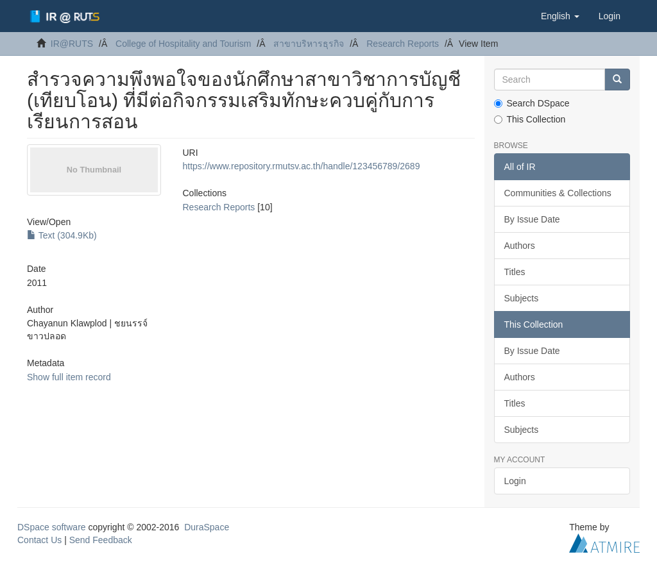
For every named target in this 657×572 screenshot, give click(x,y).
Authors (519, 245)
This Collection (530, 119)
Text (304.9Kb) (62, 235)
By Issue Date (532, 219)
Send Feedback (100, 540)
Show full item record (69, 377)
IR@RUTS (72, 43)
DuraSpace (206, 527)
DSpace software (51, 527)
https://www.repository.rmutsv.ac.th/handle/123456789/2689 (301, 166)
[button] (560, 16)
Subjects (521, 298)
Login (515, 481)
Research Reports (402, 43)
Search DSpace (532, 103)
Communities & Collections (557, 193)
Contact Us (39, 540)
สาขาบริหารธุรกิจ (308, 43)
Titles (514, 272)
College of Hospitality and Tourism (183, 43)
